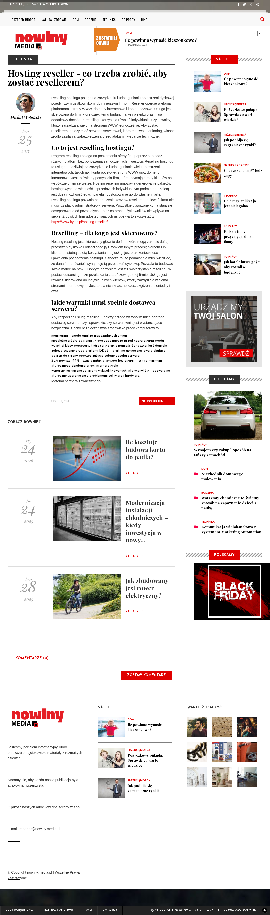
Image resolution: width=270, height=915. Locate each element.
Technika (109, 19)
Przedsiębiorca (23, 19)
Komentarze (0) (32, 658)
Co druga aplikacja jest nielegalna (241, 203)
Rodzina (90, 19)
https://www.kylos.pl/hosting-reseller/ (79, 222)
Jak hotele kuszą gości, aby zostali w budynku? (241, 266)
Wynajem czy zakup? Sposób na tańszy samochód (222, 452)
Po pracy (128, 19)
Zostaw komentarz (146, 675)
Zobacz (135, 473)
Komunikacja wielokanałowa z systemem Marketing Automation (231, 529)
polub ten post (152, 402)
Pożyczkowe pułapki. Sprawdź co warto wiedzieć (242, 114)
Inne (144, 19)
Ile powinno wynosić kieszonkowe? (160, 40)
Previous (254, 33)
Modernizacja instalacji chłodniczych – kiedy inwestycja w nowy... (147, 521)
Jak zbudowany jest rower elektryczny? (147, 587)
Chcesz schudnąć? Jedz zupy (240, 173)
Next (259, 33)
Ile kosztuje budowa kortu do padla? (146, 449)
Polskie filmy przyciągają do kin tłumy (240, 236)
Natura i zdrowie (53, 19)
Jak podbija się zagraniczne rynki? (241, 142)
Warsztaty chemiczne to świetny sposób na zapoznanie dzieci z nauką (230, 502)
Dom (75, 19)
